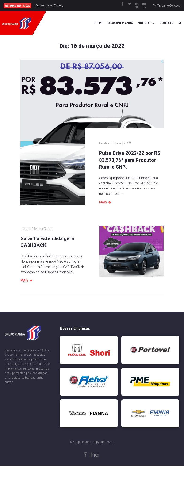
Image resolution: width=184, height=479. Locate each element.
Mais (103, 202)
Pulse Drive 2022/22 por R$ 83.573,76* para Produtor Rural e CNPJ (129, 160)
